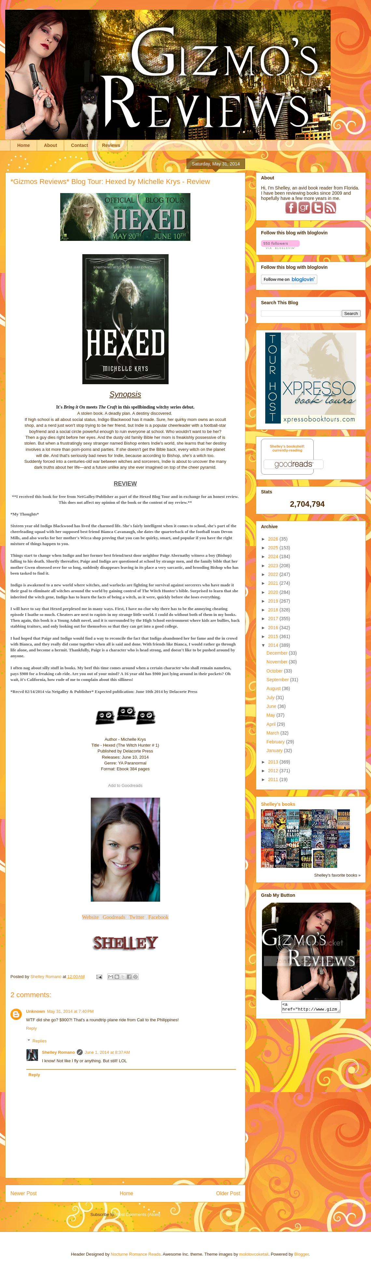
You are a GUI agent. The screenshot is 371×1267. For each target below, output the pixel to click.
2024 (274, 556)
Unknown (35, 1011)
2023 (274, 565)
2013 (274, 761)
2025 (274, 547)
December (278, 653)
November (278, 661)
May (271, 715)
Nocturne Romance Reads (135, 1254)
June (272, 706)
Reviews (111, 145)
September (278, 679)
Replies (40, 1040)
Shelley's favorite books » (337, 875)
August (274, 688)
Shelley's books (278, 804)
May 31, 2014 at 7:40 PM (70, 1011)
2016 (274, 627)
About (50, 145)
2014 (274, 645)
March (274, 733)
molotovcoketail (253, 1254)
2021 (274, 583)
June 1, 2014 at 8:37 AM (107, 1052)
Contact (79, 145)
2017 (274, 618)
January (275, 750)
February (276, 741)
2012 (274, 770)
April (272, 724)
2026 (274, 539)
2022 (274, 574)
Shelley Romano (58, 1052)
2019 (274, 601)
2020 (274, 592)
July (271, 697)
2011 (274, 779)
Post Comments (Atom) (138, 1214)
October (275, 670)
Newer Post (23, 1193)
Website (90, 917)
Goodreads (114, 917)
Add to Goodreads (125, 785)
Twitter (136, 917)
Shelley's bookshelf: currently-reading (287, 448)
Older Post (228, 1193)
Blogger (301, 1254)
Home (23, 145)
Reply (31, 1028)
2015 (274, 636)
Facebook (158, 917)
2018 (274, 609)
